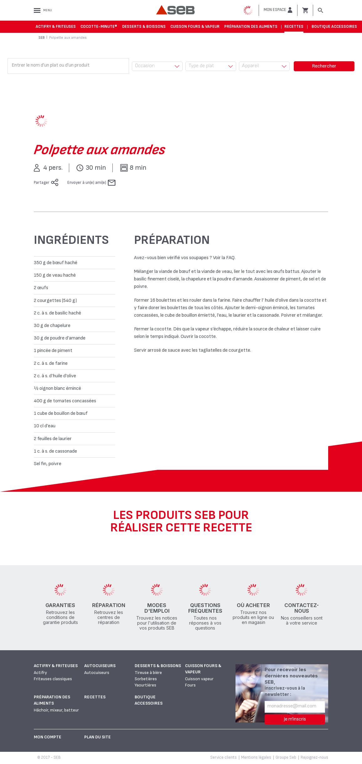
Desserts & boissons (144, 26)
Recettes (293, 26)
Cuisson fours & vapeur (195, 26)
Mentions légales (256, 757)
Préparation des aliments (250, 26)
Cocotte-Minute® (98, 26)
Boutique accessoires (334, 26)
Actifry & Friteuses (56, 26)
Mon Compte (47, 737)
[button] (278, 10)
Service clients (223, 757)
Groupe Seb (286, 757)
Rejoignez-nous (314, 757)
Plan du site (97, 737)
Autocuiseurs (100, 665)
